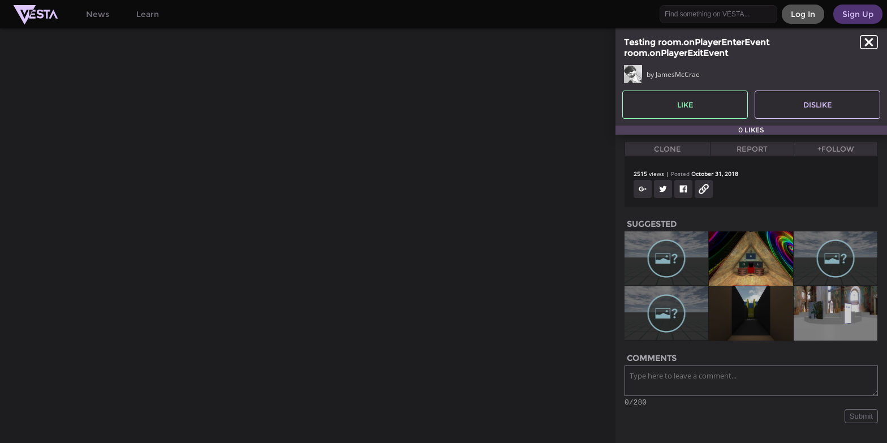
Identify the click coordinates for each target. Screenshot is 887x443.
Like (685, 104)
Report (752, 148)
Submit (861, 418)
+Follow (835, 148)
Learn (147, 14)
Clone (667, 148)
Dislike (817, 104)
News (97, 14)
